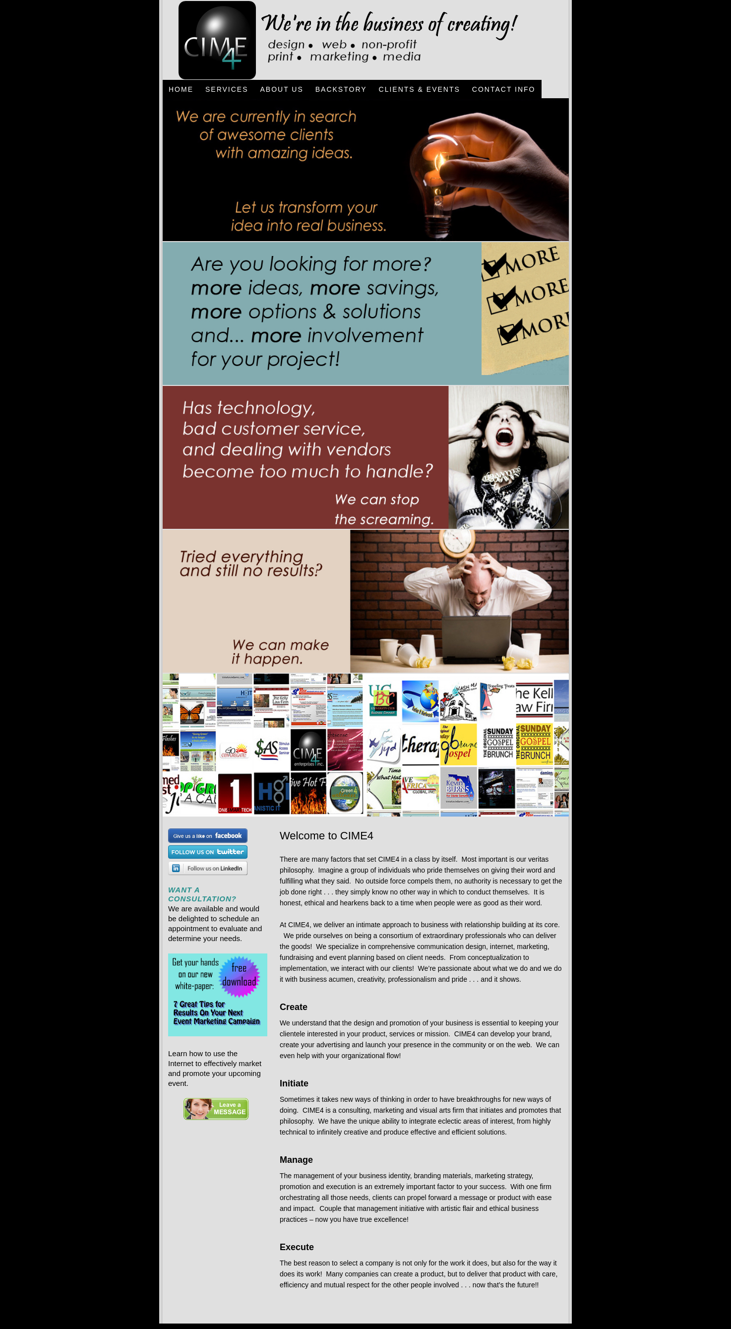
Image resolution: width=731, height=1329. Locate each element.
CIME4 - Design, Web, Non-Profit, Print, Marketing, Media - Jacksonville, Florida (343, 40)
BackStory (341, 89)
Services (226, 89)
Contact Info (504, 89)
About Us (281, 89)
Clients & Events (419, 89)
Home (181, 89)
